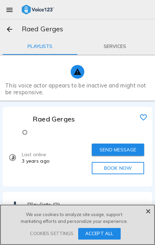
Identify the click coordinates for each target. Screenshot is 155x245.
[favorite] (143, 117)
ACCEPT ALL (99, 233)
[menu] (9, 9)
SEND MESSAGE (118, 150)
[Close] (148, 211)
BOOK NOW (118, 168)
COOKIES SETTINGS (51, 233)
